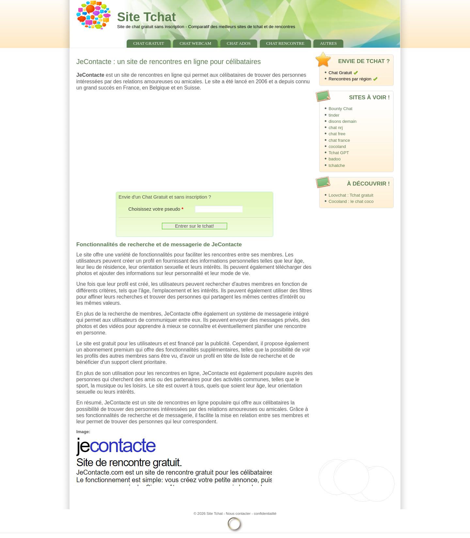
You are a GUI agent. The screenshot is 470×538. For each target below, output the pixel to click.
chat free (337, 133)
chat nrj (336, 127)
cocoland (337, 146)
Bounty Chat (340, 108)
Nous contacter (238, 513)
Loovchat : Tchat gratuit (351, 195)
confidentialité (265, 513)
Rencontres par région (350, 78)
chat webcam (195, 43)
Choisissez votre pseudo (155, 209)
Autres (328, 43)
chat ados (239, 43)
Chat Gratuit (340, 72)
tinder (334, 115)
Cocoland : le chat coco (351, 201)
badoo (335, 158)
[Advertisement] (194, 141)
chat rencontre (285, 43)
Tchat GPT (339, 152)
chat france (339, 140)
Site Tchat (146, 17)
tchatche (337, 165)
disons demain (343, 121)
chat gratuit (148, 43)
